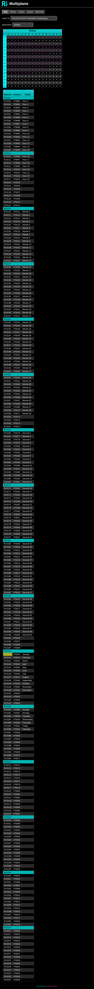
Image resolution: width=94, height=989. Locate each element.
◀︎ (4, 31)
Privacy (55, 986)
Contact (49, 986)
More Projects (41, 986)
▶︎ (60, 31)
